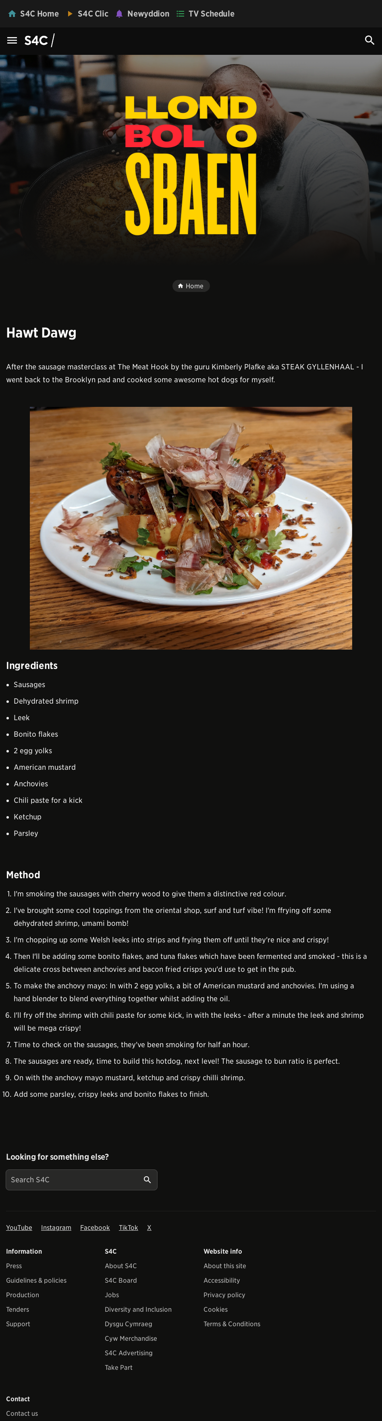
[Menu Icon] (12, 41)
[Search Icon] (369, 40)
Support (18, 1324)
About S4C (121, 1266)
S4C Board (121, 1280)
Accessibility (221, 1280)
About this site (224, 1266)
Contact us (22, 1413)
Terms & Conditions (231, 1324)
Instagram (56, 1227)
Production (22, 1295)
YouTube (19, 1227)
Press (14, 1266)
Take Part (119, 1367)
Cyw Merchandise (131, 1338)
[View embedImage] (191, 528)
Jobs (112, 1295)
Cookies (215, 1309)
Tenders (17, 1309)
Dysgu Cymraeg (128, 1324)
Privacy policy (224, 1295)
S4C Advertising (129, 1353)
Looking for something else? (57, 1157)
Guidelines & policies (36, 1280)
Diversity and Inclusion (138, 1309)
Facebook (95, 1227)
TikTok (128, 1227)
